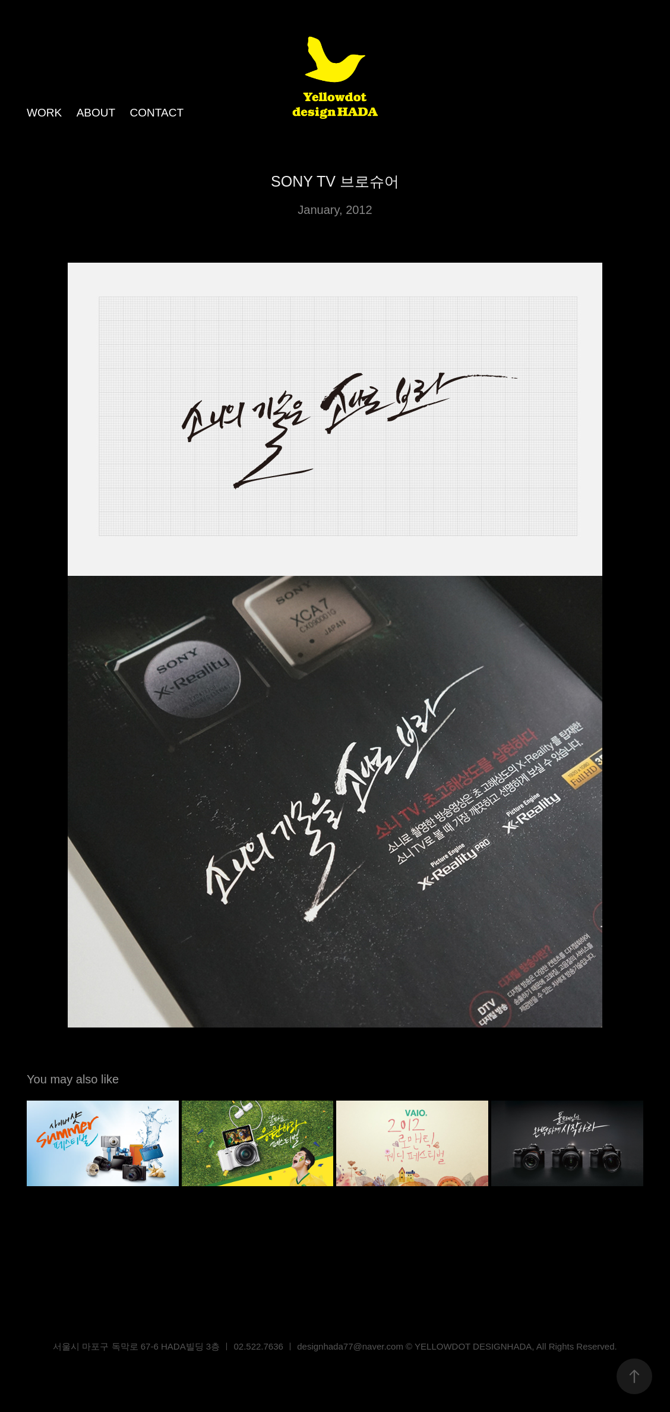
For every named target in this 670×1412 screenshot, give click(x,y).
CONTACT (157, 112)
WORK (44, 112)
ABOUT (96, 112)
